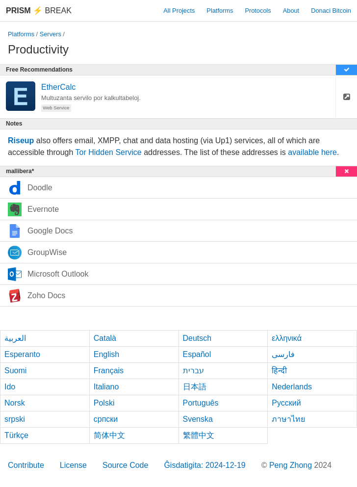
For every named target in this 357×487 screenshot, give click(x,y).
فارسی (283, 354)
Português (201, 403)
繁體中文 (198, 435)
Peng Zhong (291, 465)
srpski (14, 419)
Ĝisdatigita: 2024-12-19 (204, 465)
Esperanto (22, 354)
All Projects (179, 10)
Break (39, 10)
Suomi (15, 370)
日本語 (194, 387)
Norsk (14, 403)
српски (106, 419)
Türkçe (16, 435)
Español (197, 354)
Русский (286, 403)
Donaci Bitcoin (331, 10)
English (106, 354)
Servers (50, 34)
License (73, 465)
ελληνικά (287, 338)
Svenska (198, 419)
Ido (9, 387)
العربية (15, 338)
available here (312, 152)
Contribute (26, 465)
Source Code (125, 465)
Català (105, 338)
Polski (104, 403)
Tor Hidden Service (109, 152)
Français (109, 370)
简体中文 (109, 435)
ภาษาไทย (288, 419)
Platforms (219, 10)
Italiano (106, 387)
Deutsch (197, 338)
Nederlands (292, 387)
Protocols (258, 10)
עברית (193, 370)
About (291, 10)
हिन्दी (279, 370)
